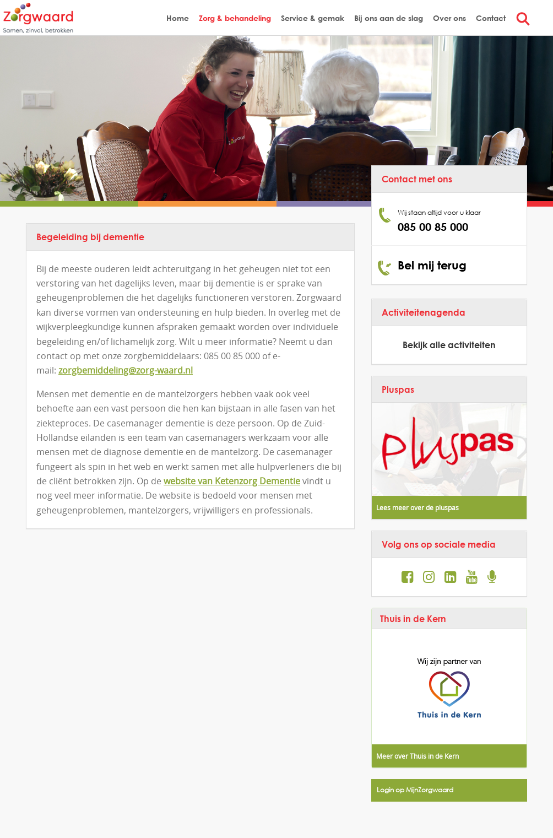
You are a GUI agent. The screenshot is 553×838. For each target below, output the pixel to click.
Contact (491, 18)
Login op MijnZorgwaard (415, 789)
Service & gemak (312, 18)
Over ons (449, 18)
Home (177, 18)
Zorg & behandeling (235, 18)
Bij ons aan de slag (388, 18)
